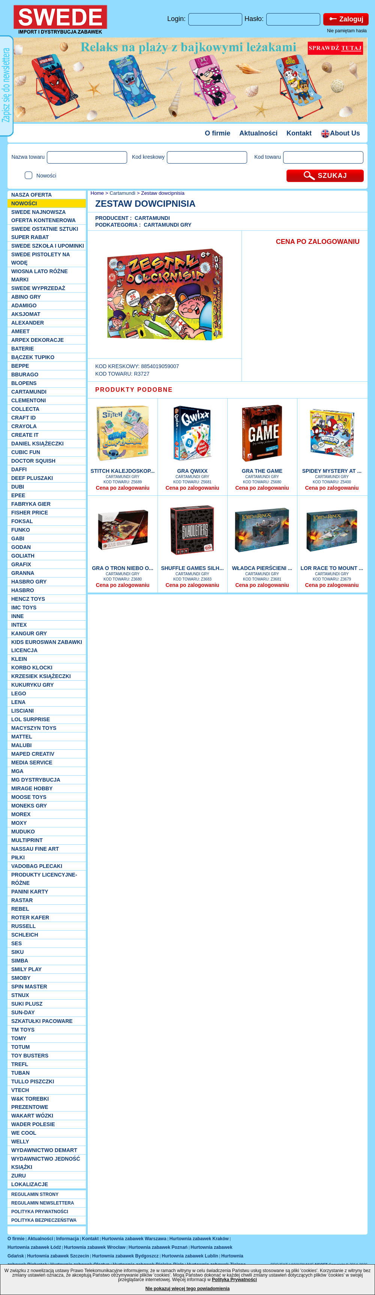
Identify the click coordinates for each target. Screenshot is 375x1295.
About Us (340, 133)
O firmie (217, 133)
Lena (18, 702)
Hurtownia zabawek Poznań (158, 1247)
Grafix (21, 564)
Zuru (18, 1176)
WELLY (20, 1142)
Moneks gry (29, 806)
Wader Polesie (33, 1124)
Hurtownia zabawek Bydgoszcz (125, 1256)
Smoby (20, 978)
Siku (17, 952)
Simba (19, 961)
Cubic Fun (25, 452)
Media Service (31, 763)
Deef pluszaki (32, 478)
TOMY (18, 1038)
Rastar (22, 900)
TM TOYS (22, 1030)
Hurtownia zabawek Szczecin (58, 1256)
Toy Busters (29, 1056)
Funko (20, 530)
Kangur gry (29, 633)
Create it (25, 435)
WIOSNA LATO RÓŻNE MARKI (39, 275)
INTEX (19, 625)
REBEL (20, 909)
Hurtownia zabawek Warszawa (134, 1238)
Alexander (27, 323)
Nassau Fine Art (35, 849)
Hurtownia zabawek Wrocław (95, 1247)
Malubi (21, 745)
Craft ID (23, 418)
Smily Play (26, 969)
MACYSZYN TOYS (33, 728)
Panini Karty (29, 892)
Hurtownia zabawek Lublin (190, 1256)
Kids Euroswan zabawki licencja (46, 646)
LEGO (18, 693)
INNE (17, 616)
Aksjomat (25, 314)
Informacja (67, 1238)
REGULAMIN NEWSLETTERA (42, 1203)
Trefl (19, 1064)
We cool (23, 1133)
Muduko (23, 832)
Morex (20, 814)
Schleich (24, 935)
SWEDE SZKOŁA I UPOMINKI (47, 246)
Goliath (22, 556)
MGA (17, 771)
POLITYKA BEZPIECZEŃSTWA (43, 1220)
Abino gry (26, 297)
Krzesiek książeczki (41, 676)
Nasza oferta (31, 195)
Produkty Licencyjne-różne (44, 879)
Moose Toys (28, 797)
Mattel (21, 737)
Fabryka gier (31, 504)
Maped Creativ (32, 754)
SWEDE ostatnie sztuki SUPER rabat (44, 233)
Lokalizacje (29, 1184)
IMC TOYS (23, 608)
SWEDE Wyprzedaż (38, 288)
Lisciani (22, 711)
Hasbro (22, 590)
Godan (21, 547)
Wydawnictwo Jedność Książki (45, 1163)
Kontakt (299, 133)
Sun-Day (23, 1012)
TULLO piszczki (32, 1081)
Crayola (24, 426)
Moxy (19, 823)
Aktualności (258, 133)
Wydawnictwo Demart (44, 1150)
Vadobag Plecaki (36, 866)
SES (16, 943)
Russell (23, 926)
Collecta (25, 409)
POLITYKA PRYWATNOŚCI (39, 1211)
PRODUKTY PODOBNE (134, 390)
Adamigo (24, 305)
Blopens (24, 383)
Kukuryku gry (32, 685)
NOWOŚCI (24, 203)
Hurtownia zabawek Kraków (199, 1238)
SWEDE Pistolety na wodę (40, 258)
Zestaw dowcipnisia (162, 193)
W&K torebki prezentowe (30, 1103)
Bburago (24, 375)
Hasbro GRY (28, 582)
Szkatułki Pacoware (42, 1021)
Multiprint (27, 840)
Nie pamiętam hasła (347, 30)
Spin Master (29, 987)
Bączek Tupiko (32, 357)
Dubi (17, 487)
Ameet (20, 331)
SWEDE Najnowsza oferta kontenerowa (43, 216)
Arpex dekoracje (37, 340)
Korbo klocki (31, 668)
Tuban (20, 1073)
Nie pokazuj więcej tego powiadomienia (188, 1288)
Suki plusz (26, 1004)
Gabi (17, 538)
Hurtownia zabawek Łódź (34, 1247)
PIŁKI (18, 857)
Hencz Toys (28, 599)
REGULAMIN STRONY (34, 1194)
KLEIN (19, 659)
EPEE (18, 495)
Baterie (22, 349)
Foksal (22, 521)
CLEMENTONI (28, 400)
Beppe (20, 366)
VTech (20, 1090)
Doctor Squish (33, 461)
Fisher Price (29, 513)
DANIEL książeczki (37, 444)
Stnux (20, 995)
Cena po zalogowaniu (122, 488)
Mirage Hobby (31, 788)
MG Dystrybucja (35, 780)
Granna (22, 573)
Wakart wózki (32, 1116)
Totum (20, 1047)
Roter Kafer (30, 917)
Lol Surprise (30, 719)
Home (96, 193)
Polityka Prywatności (234, 1279)
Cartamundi (28, 392)
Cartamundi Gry (168, 225)
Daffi (19, 469)
